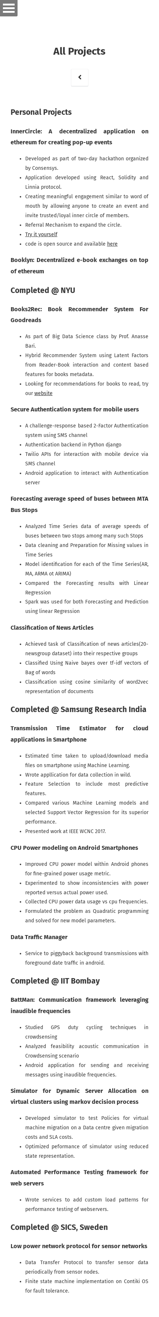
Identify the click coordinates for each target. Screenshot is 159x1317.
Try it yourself (41, 234)
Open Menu (9, 8)
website (43, 393)
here (112, 244)
